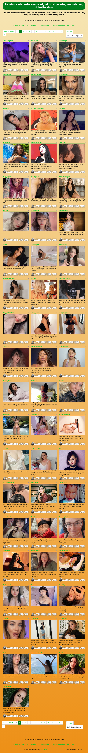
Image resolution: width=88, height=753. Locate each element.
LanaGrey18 (35, 245)
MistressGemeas (8, 482)
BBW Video (70, 25)
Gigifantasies (63, 210)
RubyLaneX (62, 109)
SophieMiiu (6, 142)
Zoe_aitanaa (7, 686)
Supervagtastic (64, 517)
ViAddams (6, 109)
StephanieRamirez (9, 278)
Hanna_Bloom (7, 381)
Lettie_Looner (63, 74)
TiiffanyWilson (63, 346)
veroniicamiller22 (36, 653)
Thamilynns (34, 618)
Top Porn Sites (45, 25)
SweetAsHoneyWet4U (38, 109)
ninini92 (5, 449)
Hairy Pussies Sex (59, 25)
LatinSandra (7, 74)
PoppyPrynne (7, 177)
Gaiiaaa (33, 585)
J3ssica (5, 618)
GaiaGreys (6, 550)
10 (49, 31)
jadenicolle (34, 41)
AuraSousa (34, 482)
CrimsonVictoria (36, 74)
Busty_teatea (63, 482)
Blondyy (61, 381)
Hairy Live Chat (19, 25)
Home (69, 32)
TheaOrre (6, 346)
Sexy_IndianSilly (8, 313)
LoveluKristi (7, 517)
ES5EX (5, 245)
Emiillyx (5, 653)
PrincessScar (63, 449)
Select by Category (74, 36)
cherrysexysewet (64, 313)
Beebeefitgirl (63, 41)
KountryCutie (35, 177)
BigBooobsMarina (9, 585)
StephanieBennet (64, 550)
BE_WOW (34, 278)
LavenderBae (35, 210)
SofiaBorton (35, 517)
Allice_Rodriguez (64, 177)
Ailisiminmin (63, 245)
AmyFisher (62, 142)
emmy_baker (35, 313)
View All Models (9, 31)
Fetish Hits (44, 749)
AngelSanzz (6, 414)
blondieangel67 (8, 41)
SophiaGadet (63, 653)
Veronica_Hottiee (64, 414)
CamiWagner (63, 585)
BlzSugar (34, 381)
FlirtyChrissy (63, 618)
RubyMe (5, 210)
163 (61, 31)
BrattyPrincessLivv (37, 346)
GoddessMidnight (36, 142)
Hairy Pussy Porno (32, 25)
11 (53, 31)
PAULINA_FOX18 (36, 414)
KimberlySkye (35, 550)
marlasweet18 (35, 449)
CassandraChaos (64, 278)
